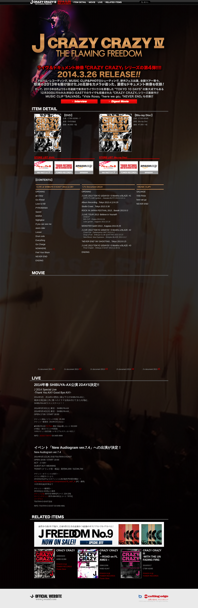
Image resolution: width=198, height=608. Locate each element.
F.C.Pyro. (49, 426)
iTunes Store (61, 569)
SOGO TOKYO (45, 436)
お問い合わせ (152, 599)
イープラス (38, 499)
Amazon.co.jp (61, 564)
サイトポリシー (163, 599)
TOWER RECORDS (64, 567)
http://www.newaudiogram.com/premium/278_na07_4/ (55, 482)
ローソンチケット (41, 496)
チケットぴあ (39, 494)
